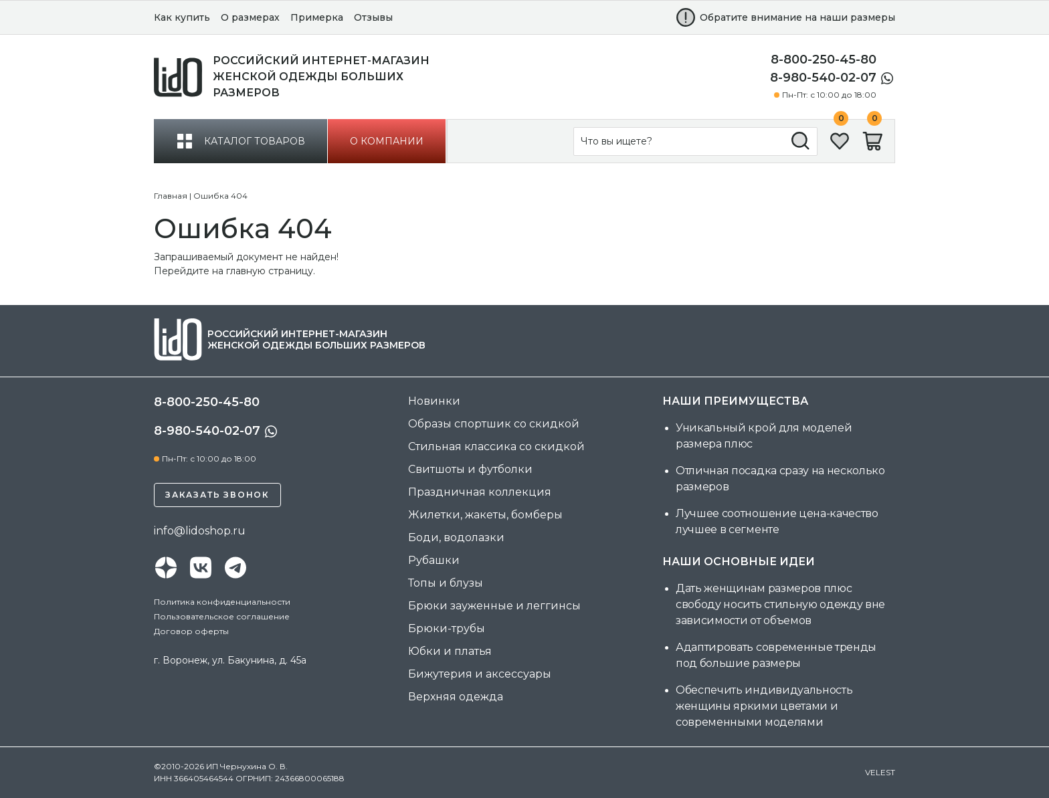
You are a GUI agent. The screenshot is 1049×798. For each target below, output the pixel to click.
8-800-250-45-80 (823, 59)
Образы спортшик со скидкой (493, 423)
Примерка (316, 17)
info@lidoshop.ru (200, 530)
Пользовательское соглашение (222, 616)
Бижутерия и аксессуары (479, 674)
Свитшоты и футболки (470, 469)
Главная (170, 196)
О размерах (250, 17)
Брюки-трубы (446, 628)
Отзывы (373, 17)
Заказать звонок (217, 495)
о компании (386, 141)
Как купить (182, 17)
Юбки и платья (450, 651)
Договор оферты (191, 631)
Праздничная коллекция (479, 492)
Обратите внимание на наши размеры (797, 17)
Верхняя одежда (455, 696)
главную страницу (269, 271)
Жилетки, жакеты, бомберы (485, 514)
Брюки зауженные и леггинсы (494, 605)
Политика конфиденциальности (222, 602)
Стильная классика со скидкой (496, 446)
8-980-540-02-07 (823, 77)
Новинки (434, 401)
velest (880, 772)
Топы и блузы (445, 583)
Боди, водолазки (456, 537)
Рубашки (434, 560)
